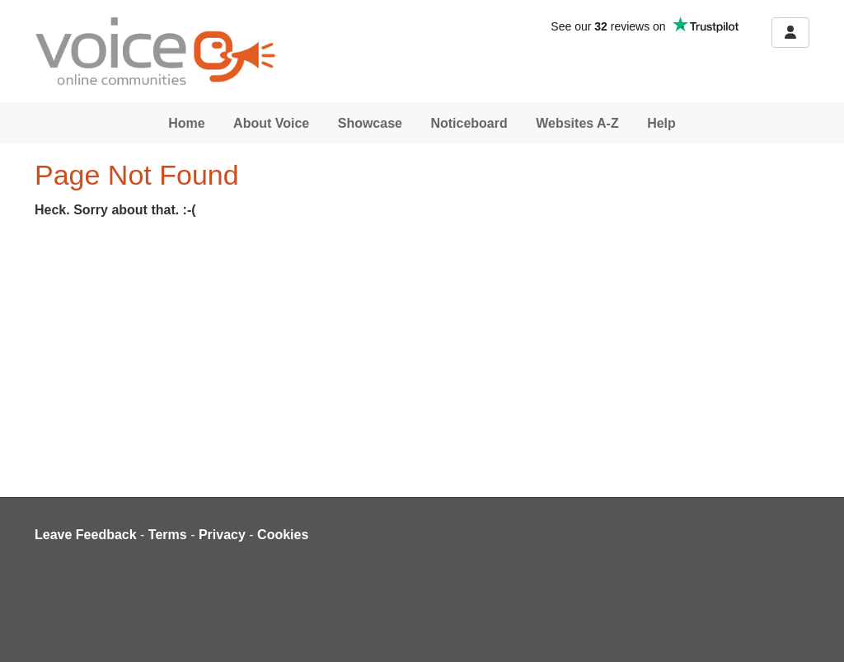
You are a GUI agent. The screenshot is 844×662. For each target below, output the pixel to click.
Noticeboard (468, 123)
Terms (167, 535)
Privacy (222, 535)
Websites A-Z (577, 123)
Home (186, 123)
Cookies (282, 535)
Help (661, 123)
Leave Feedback (86, 535)
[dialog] (813, 629)
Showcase (370, 123)
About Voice (271, 123)
